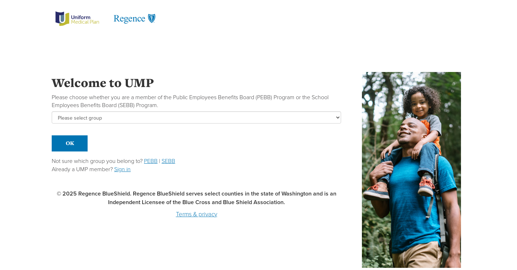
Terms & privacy (196, 214)
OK (70, 143)
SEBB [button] (168, 161)
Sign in (122, 169)
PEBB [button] (151, 161)
